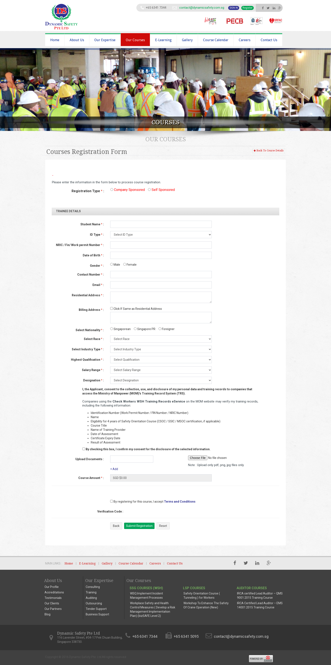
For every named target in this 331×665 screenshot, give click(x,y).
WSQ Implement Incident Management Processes (146, 595)
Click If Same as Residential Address (136, 308)
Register (247, 7)
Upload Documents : (89, 459)
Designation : (93, 380)
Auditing (91, 598)
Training (91, 592)
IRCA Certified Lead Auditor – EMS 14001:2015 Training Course (260, 605)
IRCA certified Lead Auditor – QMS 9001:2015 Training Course (260, 595)
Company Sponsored (127, 190)
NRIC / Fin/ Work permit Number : (80, 245)
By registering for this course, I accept (136, 501)
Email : (98, 285)
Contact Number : (90, 274)
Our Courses (135, 40)
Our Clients (52, 603)
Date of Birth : (93, 255)
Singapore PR (144, 329)
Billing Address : (91, 309)
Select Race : (94, 339)
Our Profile (52, 587)
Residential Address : (88, 295)
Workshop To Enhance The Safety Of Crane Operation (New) (206, 605)
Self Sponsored (161, 190)
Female (130, 264)
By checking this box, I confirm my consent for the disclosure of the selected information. (148, 449)
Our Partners (53, 609)
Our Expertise (104, 40)
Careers (244, 40)
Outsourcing (94, 603)
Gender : (97, 265)
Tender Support (96, 609)
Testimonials (53, 598)
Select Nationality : (90, 330)
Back (116, 526)
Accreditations (54, 592)
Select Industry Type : (88, 349)
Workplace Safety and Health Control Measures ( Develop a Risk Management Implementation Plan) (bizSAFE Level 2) (152, 609)
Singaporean (120, 329)
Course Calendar (215, 40)
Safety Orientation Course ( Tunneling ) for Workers (201, 595)
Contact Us (269, 40)
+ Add (114, 469)
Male (115, 264)
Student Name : (92, 224)
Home (54, 40)
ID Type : (97, 234)
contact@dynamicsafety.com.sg (201, 8)
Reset (163, 526)
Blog (47, 614)
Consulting (93, 587)
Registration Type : (88, 191)
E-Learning (163, 40)
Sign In (233, 7)
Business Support (97, 614)
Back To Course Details (269, 150)
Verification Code (110, 511)
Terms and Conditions (179, 501)
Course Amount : (91, 478)
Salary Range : (93, 370)
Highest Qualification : (87, 359)
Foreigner (167, 329)
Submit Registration (139, 526)
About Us (77, 40)
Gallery (187, 40)
